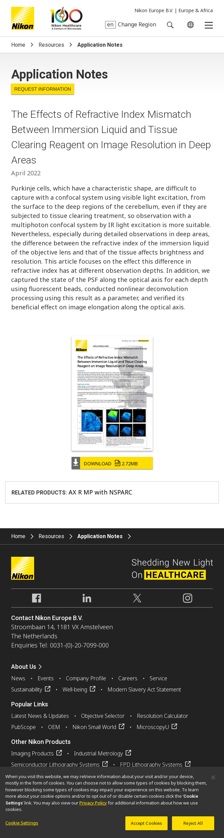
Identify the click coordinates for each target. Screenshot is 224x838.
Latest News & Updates (40, 716)
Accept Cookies (147, 826)
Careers (128, 678)
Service (158, 678)
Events (46, 678)
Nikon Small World (94, 727)
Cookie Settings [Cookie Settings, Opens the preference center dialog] (21, 826)
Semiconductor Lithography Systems (55, 764)
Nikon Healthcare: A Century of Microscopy (66, 18)
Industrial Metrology (98, 753)
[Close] (213, 780)
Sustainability (26, 689)
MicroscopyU (152, 727)
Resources (51, 45)
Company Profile (86, 678)
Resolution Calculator (162, 716)
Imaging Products (32, 753)
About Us (23, 666)
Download (111, 463)
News (18, 678)
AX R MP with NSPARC (100, 492)
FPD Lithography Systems (151, 764)
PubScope (23, 727)
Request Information (42, 89)
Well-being (75, 689)
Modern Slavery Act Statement (144, 689)
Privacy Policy (93, 806)
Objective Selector (103, 716)
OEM (54, 727)
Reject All (192, 826)
